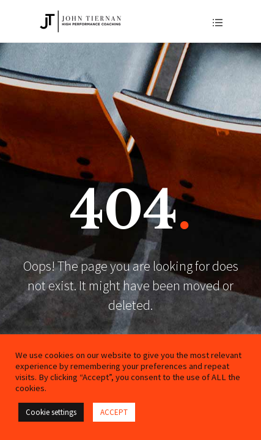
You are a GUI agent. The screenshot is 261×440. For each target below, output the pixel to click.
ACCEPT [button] (114, 412)
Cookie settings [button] (51, 412)
